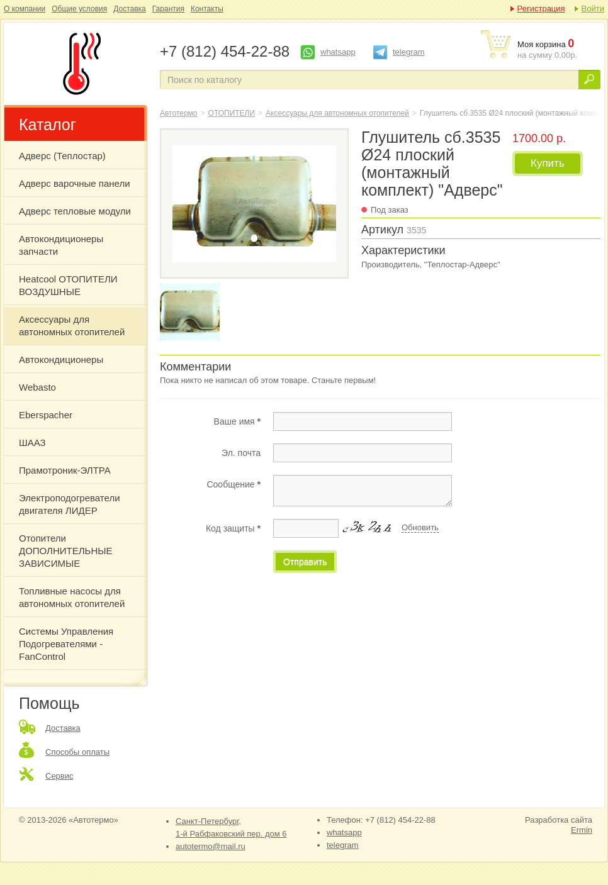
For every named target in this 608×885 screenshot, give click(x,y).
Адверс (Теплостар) (62, 155)
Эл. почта (241, 453)
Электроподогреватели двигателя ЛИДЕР (69, 504)
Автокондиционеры (61, 359)
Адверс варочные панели (74, 183)
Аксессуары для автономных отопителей (72, 325)
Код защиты (233, 528)
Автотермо (179, 113)
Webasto (37, 387)
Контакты (207, 8)
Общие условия (79, 8)
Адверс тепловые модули (75, 211)
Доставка (129, 8)
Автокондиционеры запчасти (61, 245)
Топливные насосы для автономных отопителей (72, 597)
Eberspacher (45, 414)
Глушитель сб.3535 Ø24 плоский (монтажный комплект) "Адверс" (79, 63)
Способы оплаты (77, 752)
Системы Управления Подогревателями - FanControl (66, 644)
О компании (24, 8)
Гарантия (168, 8)
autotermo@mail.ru (210, 846)
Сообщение (233, 484)
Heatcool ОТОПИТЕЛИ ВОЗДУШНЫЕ (68, 285)
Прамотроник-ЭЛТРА (65, 470)
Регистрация (541, 8)
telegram (409, 52)
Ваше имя (237, 421)
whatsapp (338, 52)
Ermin (581, 830)
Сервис (59, 776)
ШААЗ (32, 442)
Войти (593, 8)
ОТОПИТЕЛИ (232, 113)
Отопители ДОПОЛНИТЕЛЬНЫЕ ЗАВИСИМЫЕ (66, 551)
